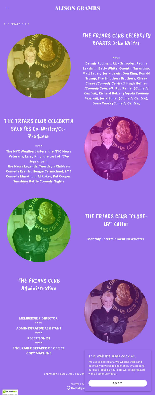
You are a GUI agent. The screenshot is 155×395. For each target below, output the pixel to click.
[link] (77, 9)
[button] (15, 8)
